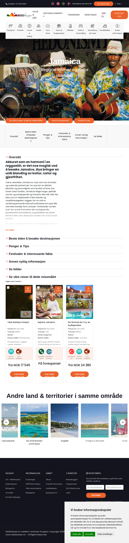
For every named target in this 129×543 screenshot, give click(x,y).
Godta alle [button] (77, 534)
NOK (119, 4)
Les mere (10, 230)
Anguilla (64, 440)
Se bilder (98, 136)
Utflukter (70, 30)
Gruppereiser (71, 484)
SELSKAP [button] (10, 473)
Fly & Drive (48, 31)
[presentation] (6, 422)
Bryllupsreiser (71, 357)
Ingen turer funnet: (14, 281)
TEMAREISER (74, 14)
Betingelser (30, 493)
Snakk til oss (84, 120)
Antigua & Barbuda (95, 440)
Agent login (103, 4)
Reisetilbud (91, 14)
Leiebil (38, 30)
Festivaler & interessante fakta (64, 136)
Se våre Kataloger (13, 497)
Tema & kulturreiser (11, 358)
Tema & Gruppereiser (58, 31)
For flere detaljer (19, 375)
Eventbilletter (105, 30)
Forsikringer (30, 479)
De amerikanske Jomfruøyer (34, 442)
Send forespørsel (60, 120)
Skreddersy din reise (92, 31)
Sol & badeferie (19, 357)
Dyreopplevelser (41, 357)
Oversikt (14, 136)
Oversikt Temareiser (54, 484)
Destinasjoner (11, 484)
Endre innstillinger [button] (105, 534)
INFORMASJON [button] (33, 473)
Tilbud (48, 479)
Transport (11, 30)
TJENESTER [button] (71, 473)
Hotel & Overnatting (81, 31)
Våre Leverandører (33, 488)
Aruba (125, 440)
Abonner (96, 495)
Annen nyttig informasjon (81, 136)
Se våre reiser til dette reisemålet (26, 120)
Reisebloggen (72, 479)
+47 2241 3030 (17, 4)
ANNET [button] (49, 473)
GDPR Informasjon (33, 484)
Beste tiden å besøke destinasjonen (31, 136)
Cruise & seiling (29, 33)
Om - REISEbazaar (13, 479)
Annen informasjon (117, 31)
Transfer (20, 30)
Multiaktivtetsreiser (49, 357)
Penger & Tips (47, 136)
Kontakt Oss (119, 15)
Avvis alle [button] (89, 534)
